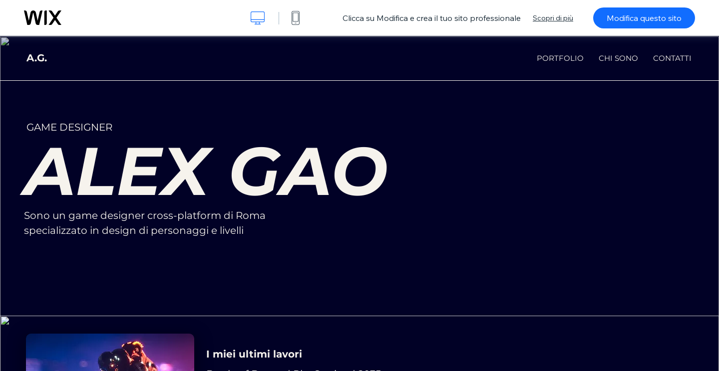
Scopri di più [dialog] (553, 17)
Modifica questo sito (644, 18)
